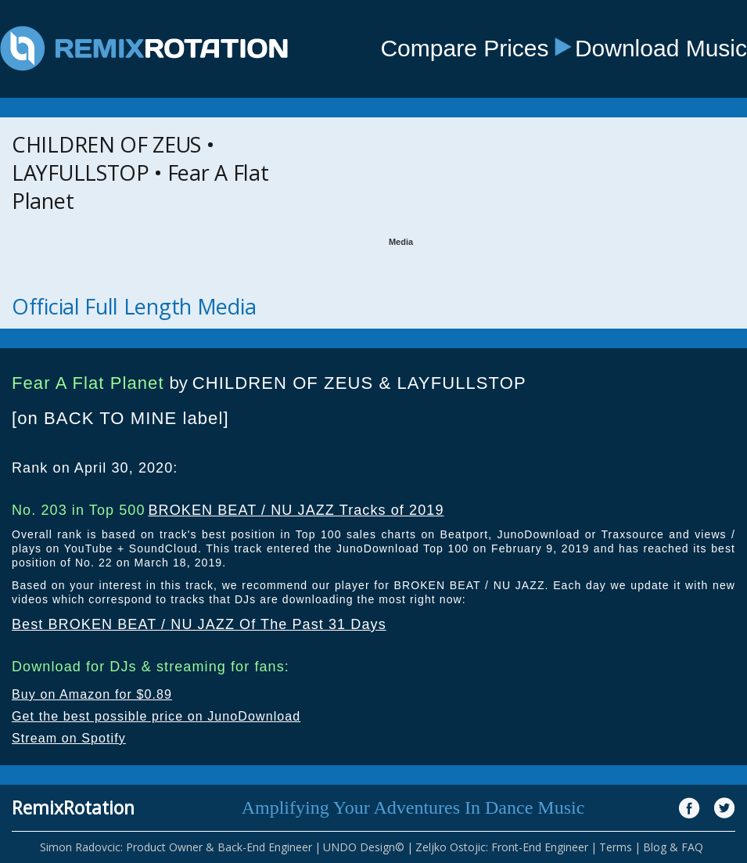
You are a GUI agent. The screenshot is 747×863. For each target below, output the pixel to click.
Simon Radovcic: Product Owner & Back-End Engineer (176, 847)
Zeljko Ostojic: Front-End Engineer (501, 847)
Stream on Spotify (69, 738)
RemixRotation (73, 807)
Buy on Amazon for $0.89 (92, 694)
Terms (615, 847)
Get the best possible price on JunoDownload (156, 716)
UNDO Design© (363, 847)
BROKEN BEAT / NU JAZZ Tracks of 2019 (296, 510)
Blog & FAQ (673, 847)
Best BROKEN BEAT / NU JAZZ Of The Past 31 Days (199, 624)
